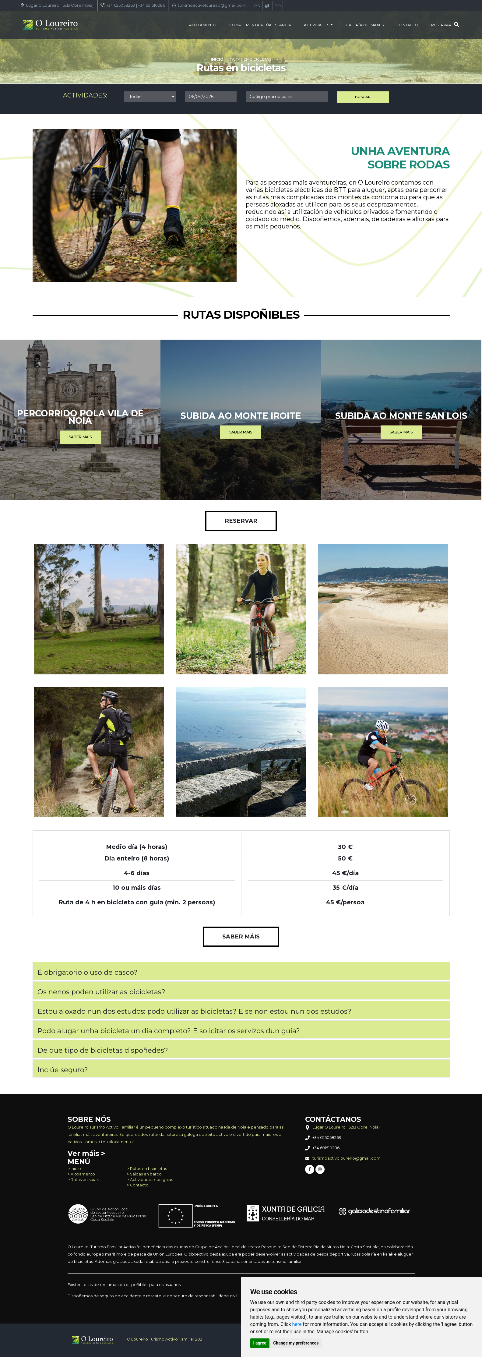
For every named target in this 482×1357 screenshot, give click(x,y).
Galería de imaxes (365, 25)
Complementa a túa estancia (260, 25)
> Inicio (74, 1168)
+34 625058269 (120, 5)
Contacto (407, 25)
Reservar (445, 24)
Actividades (316, 25)
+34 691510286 (151, 5)
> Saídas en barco (144, 1174)
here (297, 1324)
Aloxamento (202, 25)
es (257, 5)
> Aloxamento (81, 1174)
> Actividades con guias (150, 1179)
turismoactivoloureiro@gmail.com (212, 5)
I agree (259, 1343)
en (277, 5)
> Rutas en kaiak (83, 1179)
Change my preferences (295, 1343)
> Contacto (138, 1185)
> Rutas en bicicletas (147, 1168)
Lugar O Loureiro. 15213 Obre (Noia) (59, 5)
